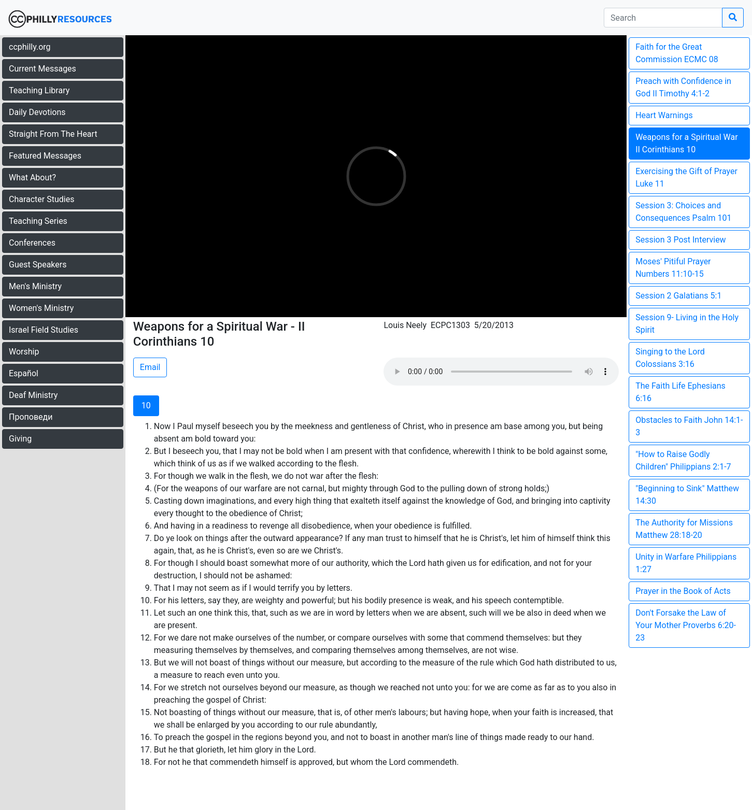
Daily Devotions (37, 112)
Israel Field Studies (43, 330)
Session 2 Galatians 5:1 (678, 296)
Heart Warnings (663, 115)
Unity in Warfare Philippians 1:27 (685, 563)
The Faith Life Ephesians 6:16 (680, 392)
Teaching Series (38, 221)
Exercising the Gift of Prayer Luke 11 (686, 177)
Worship (24, 352)
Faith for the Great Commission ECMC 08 (676, 53)
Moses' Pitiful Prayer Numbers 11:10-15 (673, 268)
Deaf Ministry (33, 395)
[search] (663, 17)
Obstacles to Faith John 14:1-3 (689, 426)
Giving (20, 439)
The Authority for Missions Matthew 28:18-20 (684, 529)
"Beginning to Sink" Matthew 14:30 (687, 495)
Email (150, 367)
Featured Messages (45, 156)
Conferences (32, 243)
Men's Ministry (35, 286)
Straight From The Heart (53, 134)
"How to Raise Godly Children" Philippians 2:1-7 (683, 460)
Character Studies (41, 199)
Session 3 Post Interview (680, 240)
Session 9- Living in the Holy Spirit (687, 323)
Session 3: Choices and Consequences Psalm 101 (683, 212)
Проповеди (30, 417)
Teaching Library (39, 90)
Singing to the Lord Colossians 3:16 (670, 358)
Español (23, 373)
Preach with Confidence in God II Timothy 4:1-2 (683, 87)
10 (146, 405)
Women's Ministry (41, 308)
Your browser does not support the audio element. (501, 372)
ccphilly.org (30, 47)
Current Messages (42, 69)
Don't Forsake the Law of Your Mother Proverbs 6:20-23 (685, 625)
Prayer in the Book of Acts (683, 591)
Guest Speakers (37, 264)
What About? (32, 177)
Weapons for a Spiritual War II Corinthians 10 (686, 143)
